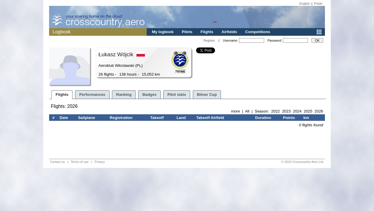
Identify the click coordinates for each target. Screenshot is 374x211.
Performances (92, 94)
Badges (149, 94)
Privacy (100, 162)
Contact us (57, 162)
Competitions (257, 32)
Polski (318, 3)
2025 (308, 111)
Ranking (124, 94)
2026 (318, 111)
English (304, 3)
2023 (286, 111)
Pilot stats (176, 94)
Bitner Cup (207, 94)
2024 (297, 111)
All (247, 111)
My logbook (163, 32)
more (235, 111)
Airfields (229, 32)
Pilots (187, 32)
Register (209, 40)
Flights (206, 32)
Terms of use (80, 162)
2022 (275, 111)
